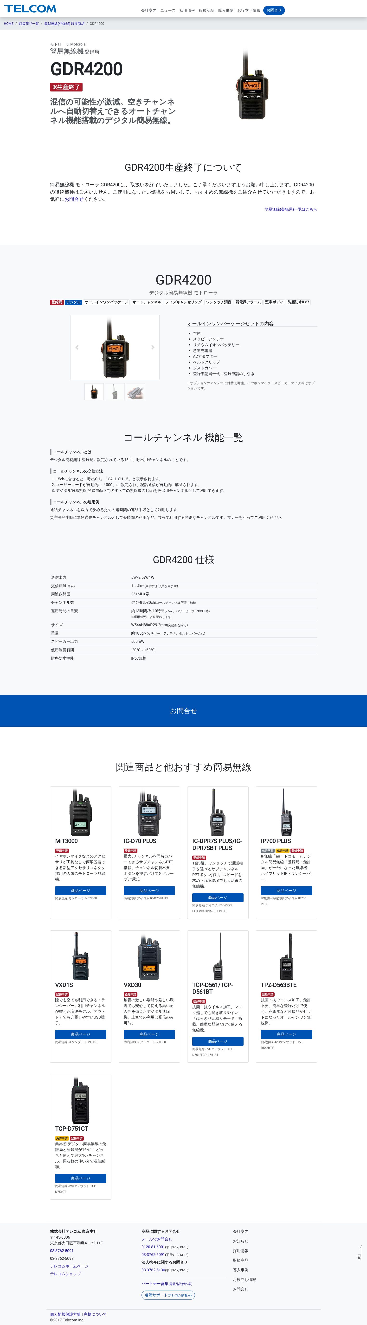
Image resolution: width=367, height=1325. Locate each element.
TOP (359, 1257)
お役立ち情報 (248, 10)
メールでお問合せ (157, 1239)
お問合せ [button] (274, 10)
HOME (8, 24)
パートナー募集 (167, 1283)
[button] (77, 347)
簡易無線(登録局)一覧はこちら (290, 209)
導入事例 (225, 10)
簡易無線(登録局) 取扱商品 (64, 24)
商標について (95, 1314)
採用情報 (187, 10)
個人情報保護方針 (65, 1314)
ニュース (168, 10)
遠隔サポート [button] (168, 1295)
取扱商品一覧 (29, 24)
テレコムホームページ (69, 1266)
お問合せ (74, 199)
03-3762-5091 (62, 1250)
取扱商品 (206, 10)
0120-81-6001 (153, 1247)
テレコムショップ (65, 1274)
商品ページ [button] (80, 890)
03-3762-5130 (153, 1270)
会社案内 (148, 10)
